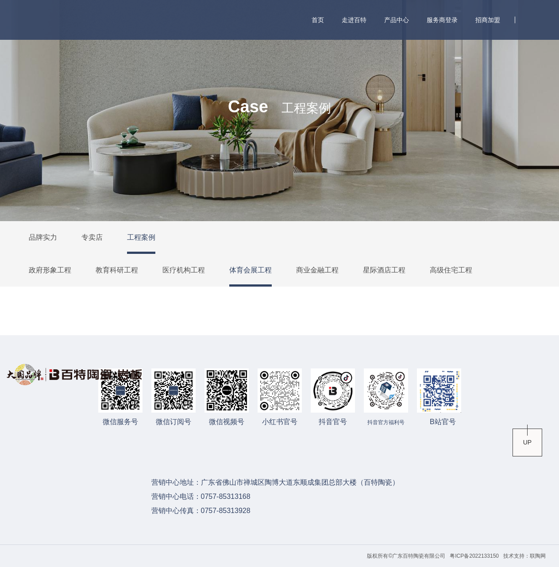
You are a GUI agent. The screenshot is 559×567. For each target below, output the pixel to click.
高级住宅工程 (451, 270)
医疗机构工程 (183, 270)
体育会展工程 (250, 270)
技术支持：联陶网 (524, 556)
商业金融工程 (317, 270)
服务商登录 (442, 19)
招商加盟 (487, 19)
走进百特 (354, 19)
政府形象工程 (50, 270)
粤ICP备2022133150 (474, 556)
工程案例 (141, 237)
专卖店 (92, 237)
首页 (318, 19)
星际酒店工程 (384, 270)
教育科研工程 (117, 270)
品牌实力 (43, 237)
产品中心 (396, 19)
